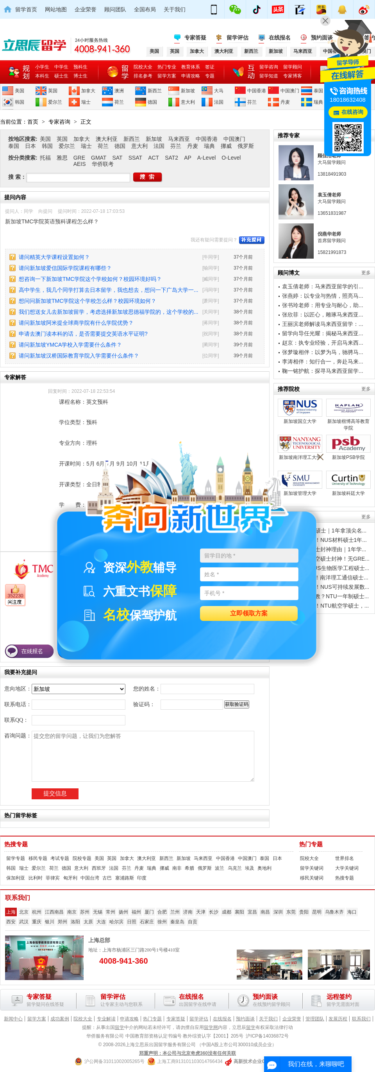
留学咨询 (268, 67)
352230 (15, 596)
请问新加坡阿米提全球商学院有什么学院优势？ (76, 323)
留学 (119, 1027)
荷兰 (119, 102)
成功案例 (59, 1019)
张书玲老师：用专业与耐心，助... (322, 305)
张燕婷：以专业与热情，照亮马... (322, 296)
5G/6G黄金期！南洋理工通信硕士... (325, 577)
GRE (79, 158)
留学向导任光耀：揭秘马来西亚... (322, 333)
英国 (52, 91)
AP (187, 158)
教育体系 (190, 67)
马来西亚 (179, 139)
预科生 (80, 67)
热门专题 (311, 844)
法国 (218, 102)
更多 (366, 272)
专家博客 (292, 76)
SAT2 (171, 158)
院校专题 (82, 858)
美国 (19, 91)
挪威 (226, 146)
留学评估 (237, 37)
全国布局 (145, 9)
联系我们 (361, 1019)
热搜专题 (16, 844)
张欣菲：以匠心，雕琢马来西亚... (322, 314)
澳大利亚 (107, 139)
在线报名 (280, 37)
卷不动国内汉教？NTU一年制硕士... (325, 596)
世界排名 (344, 858)
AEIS (79, 164)
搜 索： (17, 177)
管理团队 (314, 1019)
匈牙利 (70, 878)
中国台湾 (89, 878)
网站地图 (56, 9)
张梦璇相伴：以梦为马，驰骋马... (322, 352)
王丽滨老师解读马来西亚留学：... (322, 324)
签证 (209, 67)
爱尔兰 (55, 102)
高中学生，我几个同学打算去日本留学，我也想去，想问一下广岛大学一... (108, 290)
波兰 (219, 868)
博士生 (80, 76)
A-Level (206, 158)
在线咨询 (352, 112)
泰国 (318, 91)
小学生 (42, 67)
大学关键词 (347, 868)
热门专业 (166, 67)
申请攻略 (190, 76)
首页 (32, 122)
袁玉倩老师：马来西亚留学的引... (322, 286)
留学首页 (26, 9)
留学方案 (166, 76)
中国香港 (256, 91)
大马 (218, 91)
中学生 (61, 67)
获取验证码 (236, 704)
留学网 (211, 1027)
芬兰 (252, 102)
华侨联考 (103, 164)
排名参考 (143, 76)
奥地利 (264, 868)
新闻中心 (13, 1019)
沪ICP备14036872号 (267, 1036)
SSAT (136, 158)
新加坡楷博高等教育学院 (348, 415)
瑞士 (86, 102)
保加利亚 (15, 878)
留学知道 (268, 76)
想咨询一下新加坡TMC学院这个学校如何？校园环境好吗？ (90, 279)
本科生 (42, 76)
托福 (45, 158)
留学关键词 (311, 868)
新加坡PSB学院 (348, 447)
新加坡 (188, 91)
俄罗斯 (246, 146)
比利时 (36, 878)
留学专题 (15, 858)
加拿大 (88, 91)
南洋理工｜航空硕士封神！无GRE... (326, 559)
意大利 (188, 102)
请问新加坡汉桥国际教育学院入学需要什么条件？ (79, 356)
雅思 (62, 158)
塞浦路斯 (124, 878)
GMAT (98, 158)
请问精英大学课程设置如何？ (54, 257)
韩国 (19, 102)
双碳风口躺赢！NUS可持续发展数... (325, 587)
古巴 (107, 878)
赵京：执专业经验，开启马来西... (322, 343)
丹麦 (285, 102)
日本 (30, 146)
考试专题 (59, 858)
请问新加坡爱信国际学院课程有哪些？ (65, 268)
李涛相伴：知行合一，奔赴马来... (322, 361)
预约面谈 (245, 1019)
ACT (153, 158)
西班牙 (99, 868)
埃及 (249, 868)
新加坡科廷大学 (348, 483)
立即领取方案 (249, 613)
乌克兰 (235, 868)
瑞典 (318, 102)
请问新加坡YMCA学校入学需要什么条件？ (70, 345)
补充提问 (251, 240)
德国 (152, 102)
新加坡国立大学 (300, 411)
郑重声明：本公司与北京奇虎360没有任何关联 (187, 1053)
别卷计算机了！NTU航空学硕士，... (325, 606)
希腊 (189, 868)
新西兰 (155, 91)
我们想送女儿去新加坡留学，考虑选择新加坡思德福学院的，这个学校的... (108, 312)
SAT (117, 158)
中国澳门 (289, 91)
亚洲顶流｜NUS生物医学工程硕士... (325, 568)
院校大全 (143, 67)
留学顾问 (292, 67)
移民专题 (38, 858)
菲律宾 (53, 878)
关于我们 (175, 9)
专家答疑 (195, 37)
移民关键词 (311, 878)
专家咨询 (59, 122)
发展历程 (338, 1019)
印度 (141, 878)
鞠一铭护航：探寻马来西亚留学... (322, 371)
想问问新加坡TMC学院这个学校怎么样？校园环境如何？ (87, 301)
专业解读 (106, 1019)
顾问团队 (115, 9)
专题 (209, 76)
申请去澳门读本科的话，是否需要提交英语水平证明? (83, 334)
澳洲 (119, 91)
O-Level (231, 158)
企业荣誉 (85, 9)
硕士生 (61, 76)
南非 (177, 868)
